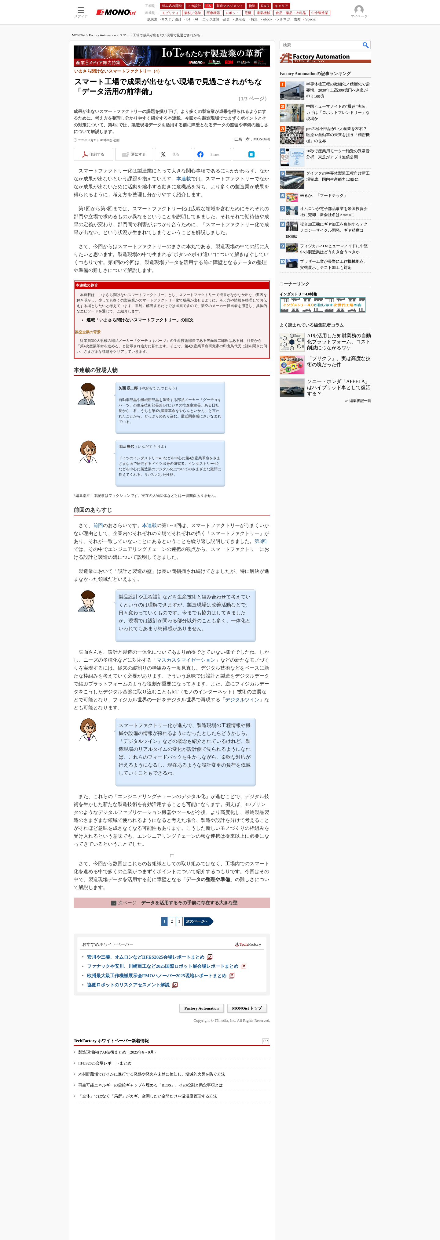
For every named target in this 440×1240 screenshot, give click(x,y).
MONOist (78, 35)
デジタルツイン (242, 699)
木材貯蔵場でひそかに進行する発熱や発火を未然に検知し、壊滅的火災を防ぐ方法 (151, 1074)
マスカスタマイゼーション (186, 660)
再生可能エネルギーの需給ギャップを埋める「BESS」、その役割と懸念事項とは (150, 1085)
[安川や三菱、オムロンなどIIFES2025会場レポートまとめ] (149, 957)
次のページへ (197, 921)
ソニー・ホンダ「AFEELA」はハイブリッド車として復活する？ (339, 387)
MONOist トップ (247, 1008)
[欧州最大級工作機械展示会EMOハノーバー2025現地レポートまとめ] (160, 975)
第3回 (261, 541)
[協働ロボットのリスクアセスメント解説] (132, 984)
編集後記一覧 (360, 401)
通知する (138, 154)
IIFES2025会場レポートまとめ (104, 1063)
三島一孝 (242, 139)
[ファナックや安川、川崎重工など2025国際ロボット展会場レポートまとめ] (166, 966)
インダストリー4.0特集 (298, 294)
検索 (366, 45)
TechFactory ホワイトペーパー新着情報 (111, 1041)
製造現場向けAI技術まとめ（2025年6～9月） (118, 1052)
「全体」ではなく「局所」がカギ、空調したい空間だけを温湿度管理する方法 (147, 1096)
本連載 (183, 178)
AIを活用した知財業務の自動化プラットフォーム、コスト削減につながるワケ (339, 341)
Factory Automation (102, 35)
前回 (98, 525)
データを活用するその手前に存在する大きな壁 (174, 902)
